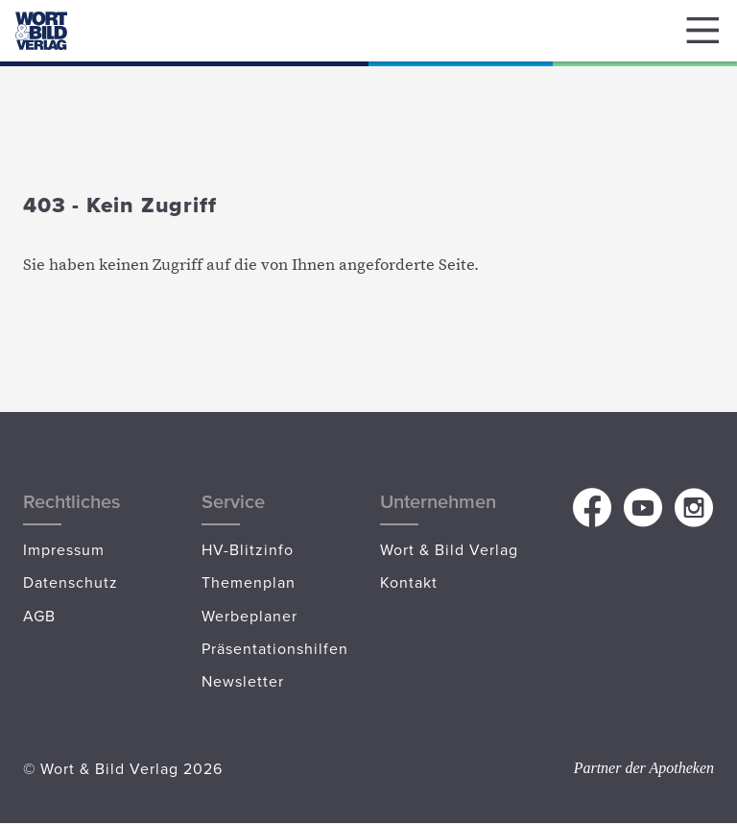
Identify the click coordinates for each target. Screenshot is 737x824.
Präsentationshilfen (275, 648)
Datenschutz (70, 582)
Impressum (64, 549)
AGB (39, 615)
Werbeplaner (249, 615)
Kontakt (409, 582)
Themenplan (249, 582)
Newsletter (243, 680)
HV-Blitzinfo (248, 549)
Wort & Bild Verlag (449, 549)
